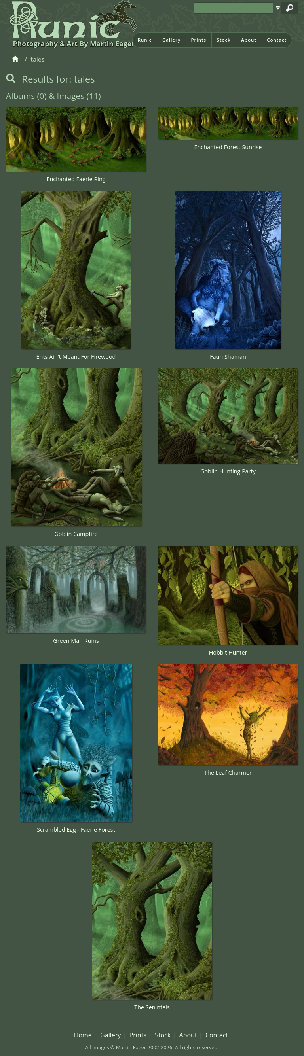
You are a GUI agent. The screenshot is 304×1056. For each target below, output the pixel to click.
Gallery (171, 40)
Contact (277, 40)
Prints (198, 40)
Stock (224, 40)
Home (83, 1035)
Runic (145, 40)
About (248, 40)
